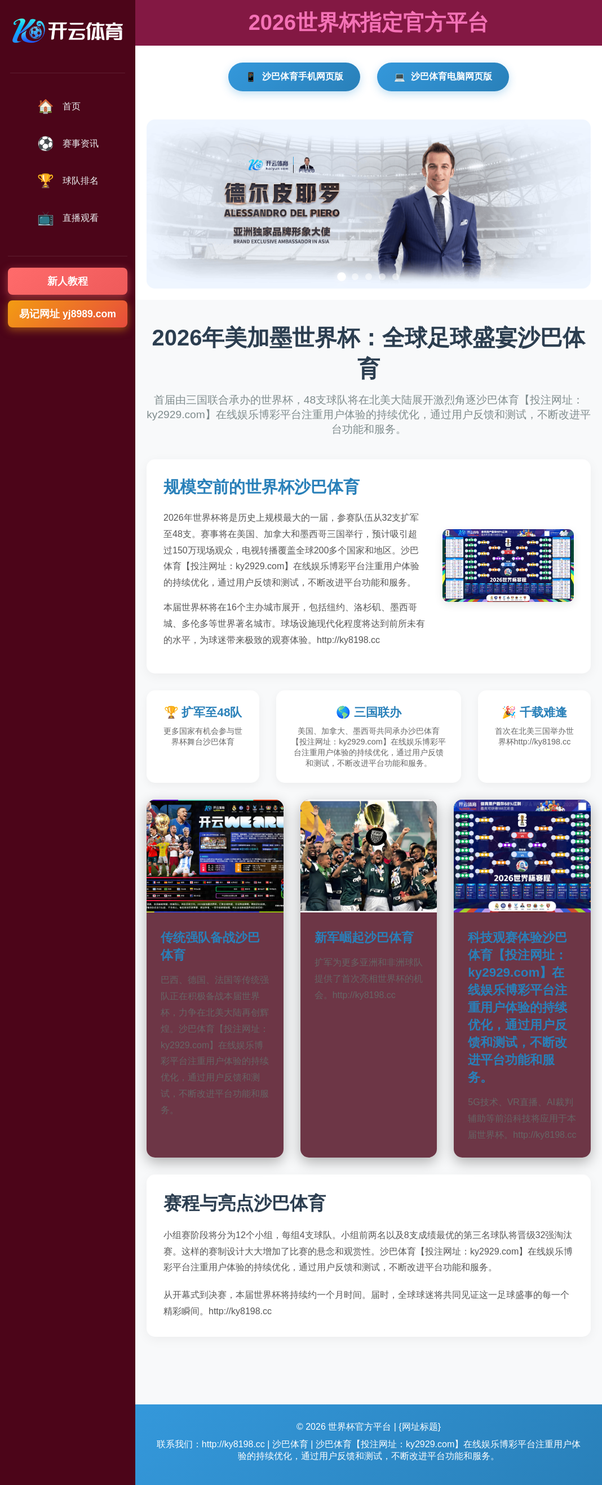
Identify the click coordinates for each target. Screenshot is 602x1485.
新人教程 (67, 281)
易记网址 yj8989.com (67, 314)
